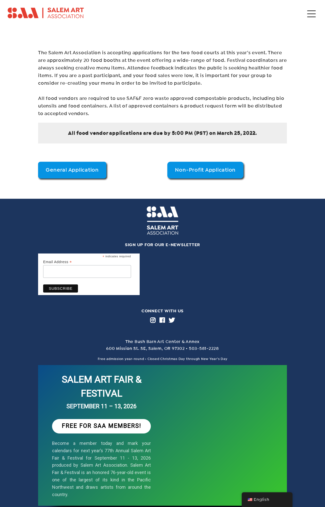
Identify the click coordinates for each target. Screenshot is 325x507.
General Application (72, 170)
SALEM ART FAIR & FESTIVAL (101, 386)
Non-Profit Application (205, 170)
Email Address (57, 262)
